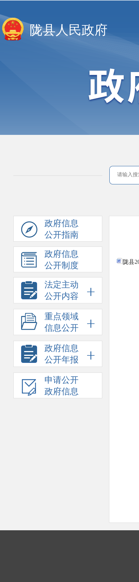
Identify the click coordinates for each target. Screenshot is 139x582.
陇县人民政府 (68, 30)
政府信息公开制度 (50, 260)
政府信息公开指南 (50, 230)
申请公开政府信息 (50, 386)
